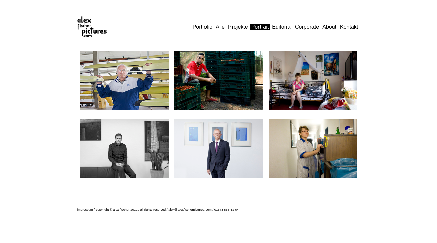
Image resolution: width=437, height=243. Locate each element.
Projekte (238, 27)
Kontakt (349, 27)
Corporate (307, 27)
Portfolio (203, 27)
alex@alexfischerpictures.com (190, 209)
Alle (220, 27)
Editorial (282, 27)
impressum (85, 209)
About (329, 27)
